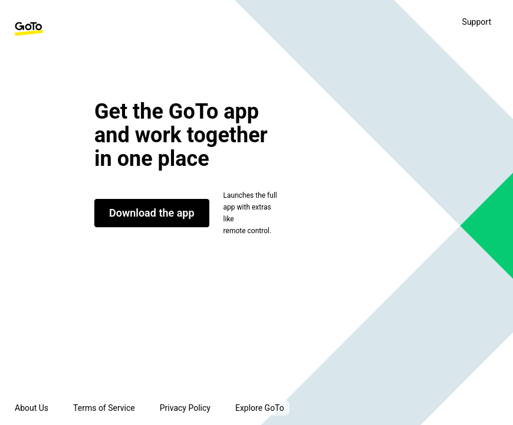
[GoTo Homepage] (29, 29)
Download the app (152, 213)
